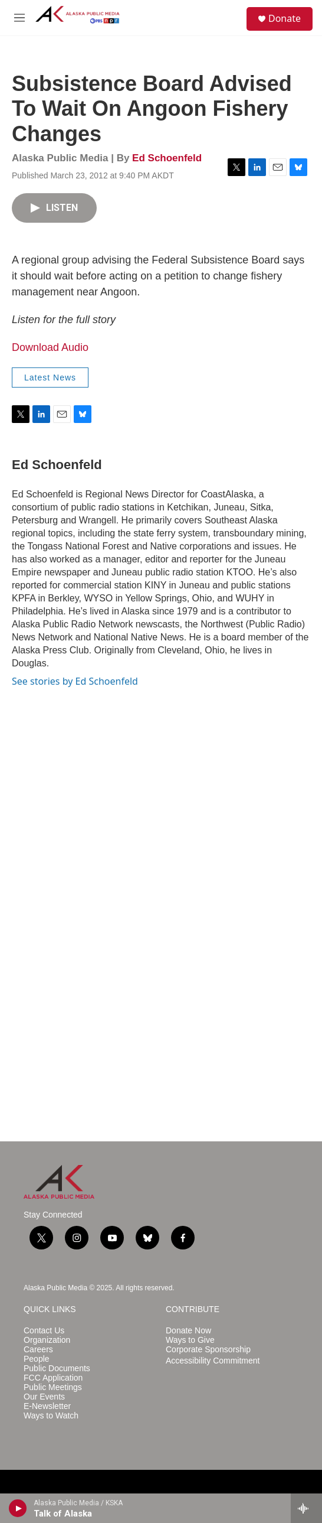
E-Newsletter (47, 1406)
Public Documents (57, 1368)
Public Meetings (53, 1387)
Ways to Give (190, 1340)
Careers (38, 1349)
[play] (18, 1508)
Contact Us (44, 1330)
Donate (284, 18)
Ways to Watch (51, 1415)
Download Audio (50, 347)
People (37, 1359)
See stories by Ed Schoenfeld (75, 681)
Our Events (44, 1396)
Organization (47, 1340)
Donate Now (188, 1330)
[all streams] (306, 1508)
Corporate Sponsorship (208, 1349)
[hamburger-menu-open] (19, 18)
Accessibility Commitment (212, 1360)
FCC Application (53, 1378)
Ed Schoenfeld (167, 158)
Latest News (50, 377)
